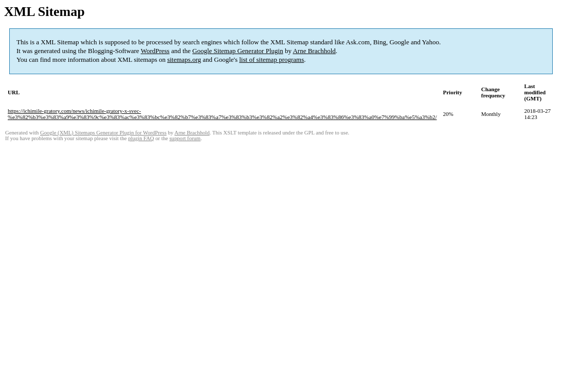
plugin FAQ (141, 138)
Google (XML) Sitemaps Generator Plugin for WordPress (103, 133)
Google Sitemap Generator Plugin (237, 51)
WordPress (155, 51)
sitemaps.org (184, 59)
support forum (185, 138)
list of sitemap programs (271, 59)
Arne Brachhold (314, 51)
